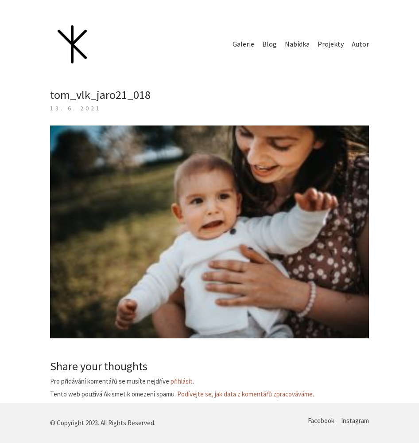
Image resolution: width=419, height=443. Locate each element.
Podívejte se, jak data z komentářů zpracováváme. (245, 394)
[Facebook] (321, 420)
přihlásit (182, 381)
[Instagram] (355, 420)
